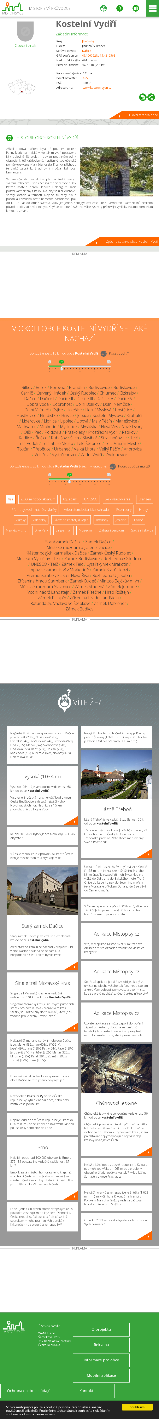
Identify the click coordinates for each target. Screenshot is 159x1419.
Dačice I (47, 398)
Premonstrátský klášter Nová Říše (58, 575)
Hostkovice (26, 415)
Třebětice (42, 449)
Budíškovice (99, 387)
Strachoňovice (114, 438)
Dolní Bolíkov (87, 404)
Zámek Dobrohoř (110, 603)
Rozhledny (123, 509)
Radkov (128, 432)
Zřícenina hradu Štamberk (42, 581)
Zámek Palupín (52, 598)
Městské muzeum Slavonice (45, 586)
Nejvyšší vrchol (16, 530)
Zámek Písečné (87, 592)
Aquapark (70, 499)
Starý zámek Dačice (63, 542)
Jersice (83, 415)
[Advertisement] (79, 287)
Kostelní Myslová (108, 415)
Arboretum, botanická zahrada (86, 509)
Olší (27, 432)
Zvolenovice (116, 454)
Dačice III (85, 398)
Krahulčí (134, 415)
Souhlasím (137, 1407)
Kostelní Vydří (86, 23)
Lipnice (50, 421)
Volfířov (41, 454)
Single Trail (63, 530)
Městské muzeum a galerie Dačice (78, 547)
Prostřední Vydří (103, 432)
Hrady (143, 509)
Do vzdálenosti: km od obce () (58, 466)
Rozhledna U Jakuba (111, 575)
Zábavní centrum (111, 530)
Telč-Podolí (28, 443)
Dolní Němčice (116, 404)
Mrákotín (48, 426)
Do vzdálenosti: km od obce (63, 353)
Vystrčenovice (64, 454)
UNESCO (91, 499)
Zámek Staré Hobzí (110, 570)
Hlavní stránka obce (143, 115)
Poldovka (53, 432)
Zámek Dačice (98, 542)
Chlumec (108, 393)
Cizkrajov (128, 393)
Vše (10, 499)
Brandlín (77, 387)
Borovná (57, 387)
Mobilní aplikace (101, 1375)
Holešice (74, 410)
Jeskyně (121, 520)
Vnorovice (133, 449)
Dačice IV (104, 398)
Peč (37, 432)
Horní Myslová (98, 410)
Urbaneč (62, 449)
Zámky (20, 520)
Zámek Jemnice (122, 586)
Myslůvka (89, 426)
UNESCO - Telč (44, 564)
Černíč (27, 393)
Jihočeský (88, 41)
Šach (74, 438)
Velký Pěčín (109, 449)
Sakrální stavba (142, 530)
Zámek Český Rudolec (110, 553)
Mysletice (68, 426)
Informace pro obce (101, 1359)
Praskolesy (75, 432)
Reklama (101, 1344)
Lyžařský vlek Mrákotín (107, 564)
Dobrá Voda (38, 404)
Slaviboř (90, 438)
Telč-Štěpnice (89, 443)
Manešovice (126, 421)
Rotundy (102, 520)
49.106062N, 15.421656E (98, 55)
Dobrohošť (62, 404)
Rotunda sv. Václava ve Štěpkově (60, 603)
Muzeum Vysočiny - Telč (39, 558)
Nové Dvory (132, 426)
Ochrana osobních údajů (29, 1390)
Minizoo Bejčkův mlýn (119, 581)
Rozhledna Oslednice (123, 558)
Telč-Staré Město (57, 443)
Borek (41, 387)
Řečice (41, 438)
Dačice (86, 51)
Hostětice (123, 410)
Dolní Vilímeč (36, 410)
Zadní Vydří (91, 454)
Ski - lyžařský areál (118, 499)
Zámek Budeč (83, 581)
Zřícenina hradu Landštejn (94, 598)
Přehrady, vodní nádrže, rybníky (34, 509)
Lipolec (66, 421)
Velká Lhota (85, 449)
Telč (134, 438)
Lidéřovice (31, 421)
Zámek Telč (72, 564)
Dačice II (65, 398)
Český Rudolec (83, 393)
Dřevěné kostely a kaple (71, 520)
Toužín (23, 449)
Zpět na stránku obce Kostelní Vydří (132, 241)
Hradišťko (49, 415)
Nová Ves (109, 426)
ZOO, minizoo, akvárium (38, 499)
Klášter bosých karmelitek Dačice (56, 553)
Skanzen (145, 499)
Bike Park (41, 530)
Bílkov (27, 387)
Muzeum (85, 530)
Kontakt (86, 1390)
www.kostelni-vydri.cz (97, 88)
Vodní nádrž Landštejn (48, 592)
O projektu (101, 1329)
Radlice (25, 438)
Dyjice (57, 410)
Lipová (82, 421)
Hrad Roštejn (117, 592)
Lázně (138, 520)
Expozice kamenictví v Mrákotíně (59, 570)
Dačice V (124, 398)
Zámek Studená (90, 586)
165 (85, 78)
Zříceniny (39, 520)
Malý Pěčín (102, 421)
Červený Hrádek (51, 393)
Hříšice (67, 415)
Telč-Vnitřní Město (122, 443)
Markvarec (26, 426)
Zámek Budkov (79, 609)
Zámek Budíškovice (82, 558)
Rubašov (59, 438)
